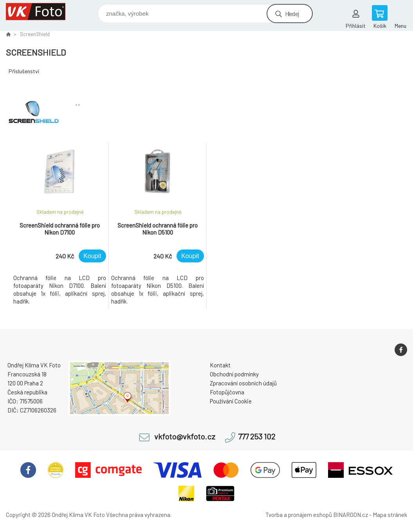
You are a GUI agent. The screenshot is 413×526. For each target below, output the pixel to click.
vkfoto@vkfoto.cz (184, 436)
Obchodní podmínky (234, 374)
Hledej (292, 13)
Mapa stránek (390, 514)
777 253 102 (256, 436)
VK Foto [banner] (40, 11)
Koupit (92, 256)
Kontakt (220, 365)
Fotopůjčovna (227, 392)
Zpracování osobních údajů (243, 383)
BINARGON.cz (350, 514)
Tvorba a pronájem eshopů (298, 514)
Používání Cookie (231, 401)
